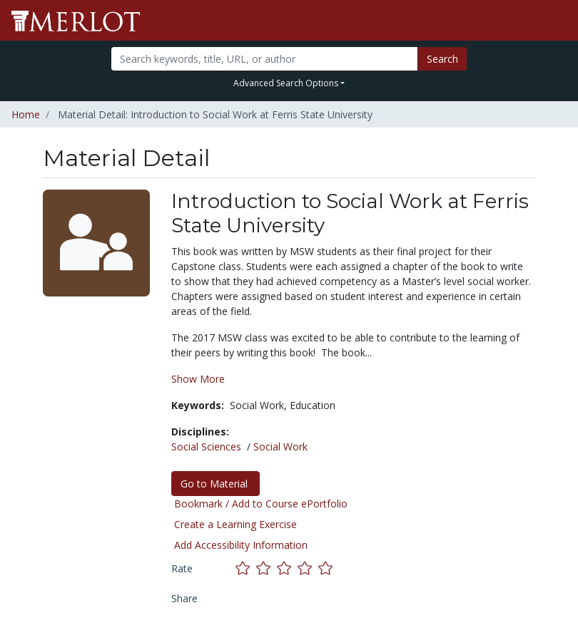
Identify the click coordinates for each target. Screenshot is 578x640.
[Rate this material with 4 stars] (308, 568)
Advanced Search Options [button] (285, 83)
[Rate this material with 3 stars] (287, 568)
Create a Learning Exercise (235, 524)
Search (442, 59)
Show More (198, 379)
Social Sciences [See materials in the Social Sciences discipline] (206, 446)
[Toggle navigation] (558, 21)
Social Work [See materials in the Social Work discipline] (280, 446)
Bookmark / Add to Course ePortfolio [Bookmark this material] (261, 503)
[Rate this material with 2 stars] (266, 568)
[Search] (264, 58)
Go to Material (215, 483)
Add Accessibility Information (241, 545)
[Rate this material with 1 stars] (245, 568)
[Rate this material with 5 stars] (326, 568)
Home (25, 114)
